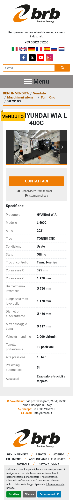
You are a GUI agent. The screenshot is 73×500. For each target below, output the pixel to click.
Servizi (41, 454)
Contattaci (36, 181)
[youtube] (40, 57)
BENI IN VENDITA (17, 454)
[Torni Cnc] (48, 97)
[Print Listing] (36, 195)
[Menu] (28, 81)
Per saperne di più (49, 494)
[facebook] (23, 57)
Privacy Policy (48, 463)
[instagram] (49, 57)
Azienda (58, 454)
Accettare (14, 494)
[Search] (29, 68)
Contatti (23, 463)
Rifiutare (29, 494)
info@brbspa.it (42, 413)
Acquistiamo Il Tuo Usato (47, 459)
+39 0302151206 (36, 42)
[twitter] (32, 57)
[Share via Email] (35, 191)
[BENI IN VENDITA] (16, 93)
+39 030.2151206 (44, 409)
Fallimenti (13, 459)
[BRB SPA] (36, 438)
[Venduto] (39, 93)
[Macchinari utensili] (21, 97)
